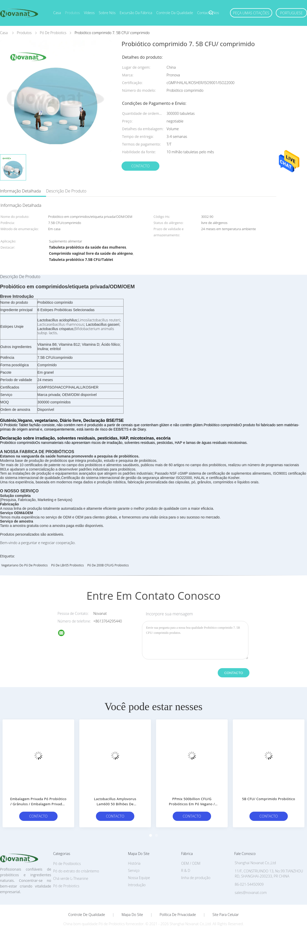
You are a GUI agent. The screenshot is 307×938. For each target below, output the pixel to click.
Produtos (72, 12)
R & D (185, 870)
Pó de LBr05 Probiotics (67, 565)
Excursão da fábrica (136, 12)
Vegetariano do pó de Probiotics (24, 565)
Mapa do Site (132, 914)
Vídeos (89, 12)
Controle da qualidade (174, 12)
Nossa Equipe (139, 877)
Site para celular (226, 914)
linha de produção (195, 877)
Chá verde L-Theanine (70, 878)
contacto (140, 166)
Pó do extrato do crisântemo (76, 871)
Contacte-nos (208, 12)
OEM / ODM (190, 863)
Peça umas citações (251, 13)
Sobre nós (107, 12)
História (134, 863)
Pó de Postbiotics (67, 863)
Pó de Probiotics (66, 885)
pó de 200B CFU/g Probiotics (108, 565)
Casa (57, 12)
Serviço (133, 870)
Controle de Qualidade (86, 914)
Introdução (137, 884)
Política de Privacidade (178, 914)
